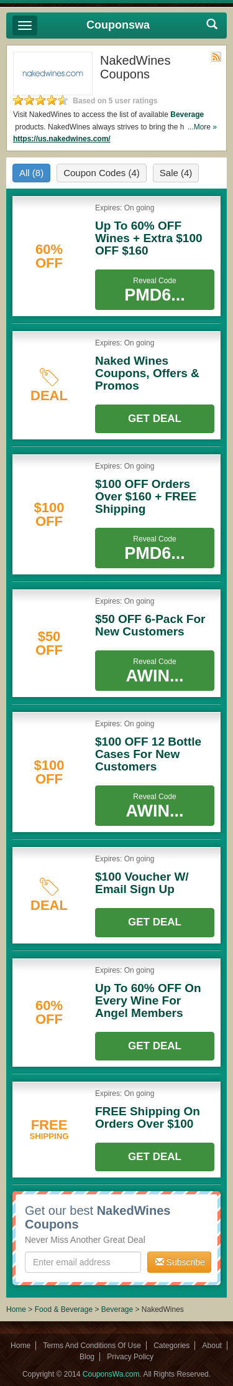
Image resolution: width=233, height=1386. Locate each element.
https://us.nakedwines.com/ (62, 138)
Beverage (187, 114)
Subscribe (180, 1262)
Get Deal (154, 418)
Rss (216, 57)
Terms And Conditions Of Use (91, 1345)
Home (16, 1309)
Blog (87, 1356)
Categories (171, 1345)
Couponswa (118, 25)
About (212, 1345)
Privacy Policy (130, 1356)
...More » (202, 127)
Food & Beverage (65, 1309)
